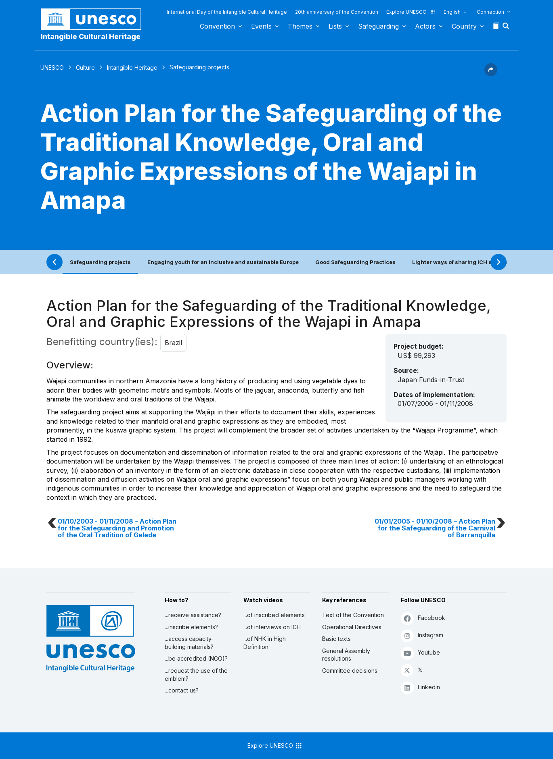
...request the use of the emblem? (196, 674)
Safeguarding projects (100, 262)
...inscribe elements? (191, 627)
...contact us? (182, 690)
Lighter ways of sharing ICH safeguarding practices (482, 262)
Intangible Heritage (132, 67)
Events (261, 26)
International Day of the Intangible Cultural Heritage (227, 12)
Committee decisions (349, 670)
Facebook (423, 618)
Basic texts (336, 638)
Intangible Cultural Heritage (90, 36)
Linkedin (420, 687)
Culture (85, 67)
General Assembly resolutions (346, 654)
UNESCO (52, 67)
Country (464, 26)
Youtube (420, 653)
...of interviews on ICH (272, 627)
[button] (507, 28)
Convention (217, 26)
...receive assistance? (193, 614)
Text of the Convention (353, 614)
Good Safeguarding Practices (355, 262)
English (452, 12)
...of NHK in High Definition (264, 642)
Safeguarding (378, 26)
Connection (490, 12)
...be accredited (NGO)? (196, 658)
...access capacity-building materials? (189, 642)
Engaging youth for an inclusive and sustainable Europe (223, 262)
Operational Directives (351, 627)
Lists (335, 26)
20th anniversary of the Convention (336, 12)
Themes (300, 26)
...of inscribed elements (274, 614)
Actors (425, 26)
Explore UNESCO (411, 12)
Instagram (422, 635)
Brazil (173, 343)
